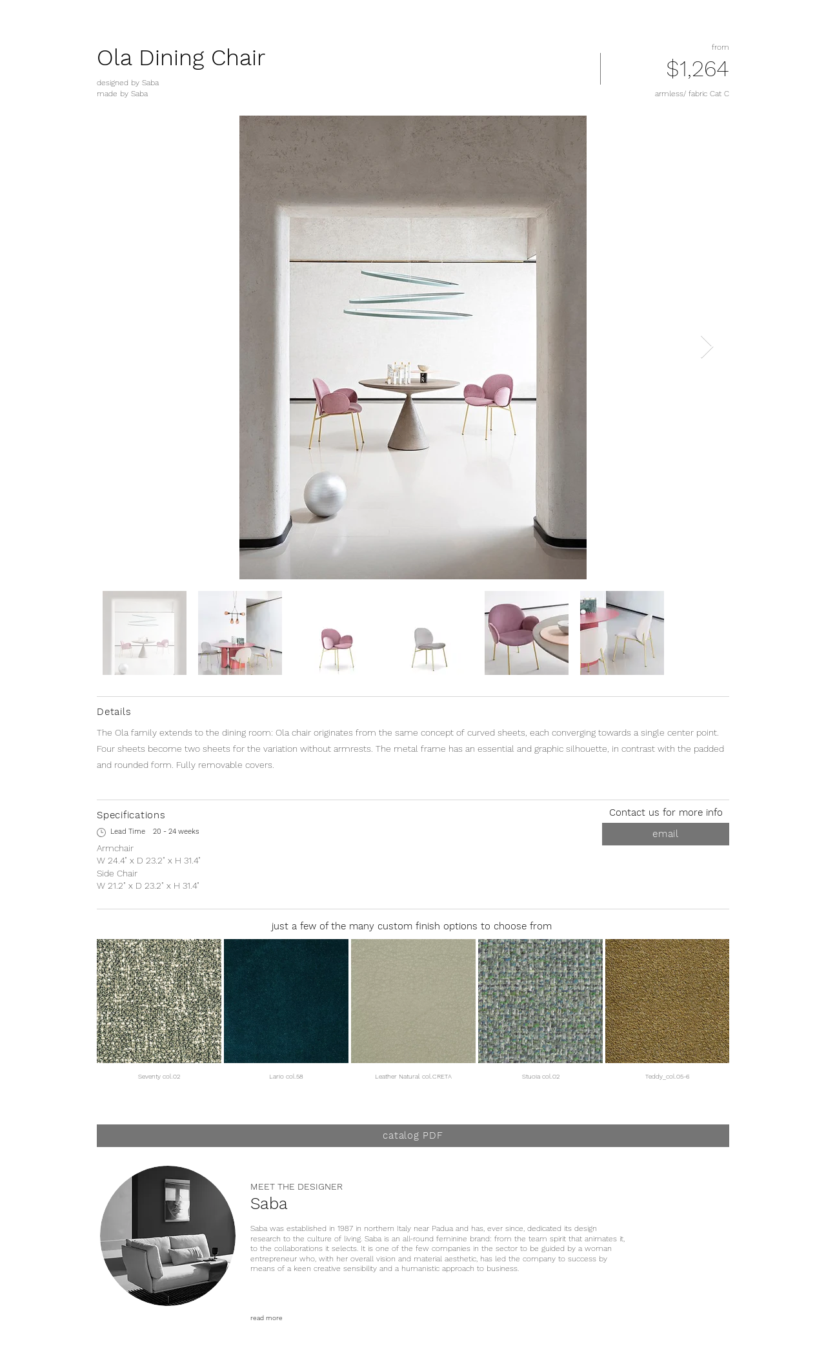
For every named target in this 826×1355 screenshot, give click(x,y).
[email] (665, 834)
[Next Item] (707, 347)
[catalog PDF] (413, 1135)
